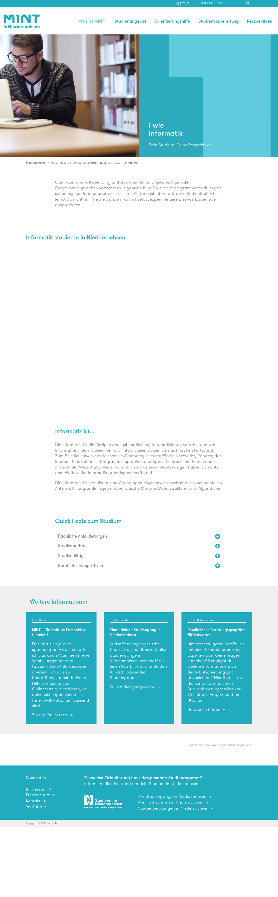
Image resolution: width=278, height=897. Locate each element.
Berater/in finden (204, 709)
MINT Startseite (35, 163)
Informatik (131, 163)
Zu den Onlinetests (50, 715)
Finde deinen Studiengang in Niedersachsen (135, 632)
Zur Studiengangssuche (133, 687)
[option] (69, 95)
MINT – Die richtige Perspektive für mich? (59, 632)
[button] (139, 536)
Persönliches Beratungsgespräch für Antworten (216, 632)
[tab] (139, 536)
